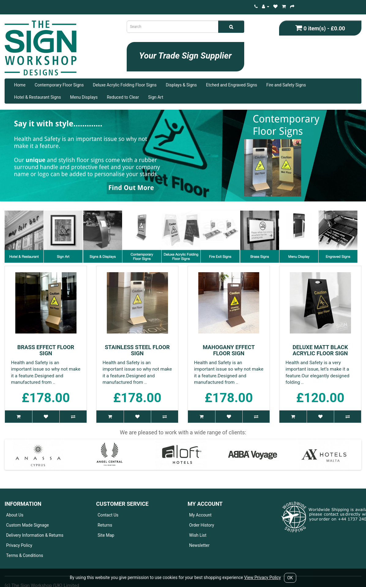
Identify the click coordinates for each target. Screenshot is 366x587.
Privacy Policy (19, 545)
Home (19, 84)
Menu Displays (84, 97)
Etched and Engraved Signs (231, 84)
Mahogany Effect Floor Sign (229, 350)
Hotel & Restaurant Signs (37, 97)
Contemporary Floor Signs (59, 84)
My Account (200, 515)
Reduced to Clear (123, 97)
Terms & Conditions (24, 555)
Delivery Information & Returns (34, 535)
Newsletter (199, 545)
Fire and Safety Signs (286, 84)
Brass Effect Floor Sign (45, 350)
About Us (14, 515)
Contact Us (108, 515)
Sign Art (155, 97)
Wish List (197, 535)
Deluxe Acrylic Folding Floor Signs (125, 84)
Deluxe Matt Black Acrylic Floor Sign (320, 350)
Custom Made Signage (27, 525)
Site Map (106, 535)
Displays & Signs (181, 84)
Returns (105, 525)
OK (290, 577)
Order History (201, 525)
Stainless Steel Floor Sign (137, 350)
